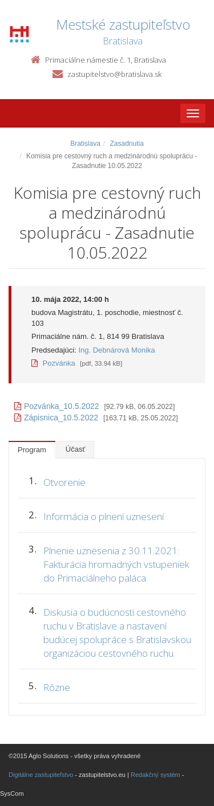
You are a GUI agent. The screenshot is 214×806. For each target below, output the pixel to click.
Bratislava (85, 144)
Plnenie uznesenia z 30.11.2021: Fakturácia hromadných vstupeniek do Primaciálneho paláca (116, 564)
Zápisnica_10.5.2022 (56, 417)
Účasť (76, 449)
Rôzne (56, 687)
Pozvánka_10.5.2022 (56, 406)
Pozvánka (53, 363)
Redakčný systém (155, 774)
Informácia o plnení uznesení (103, 516)
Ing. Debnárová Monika (116, 350)
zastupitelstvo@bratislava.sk (114, 74)
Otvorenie (64, 482)
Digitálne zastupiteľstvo (41, 774)
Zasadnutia (126, 144)
